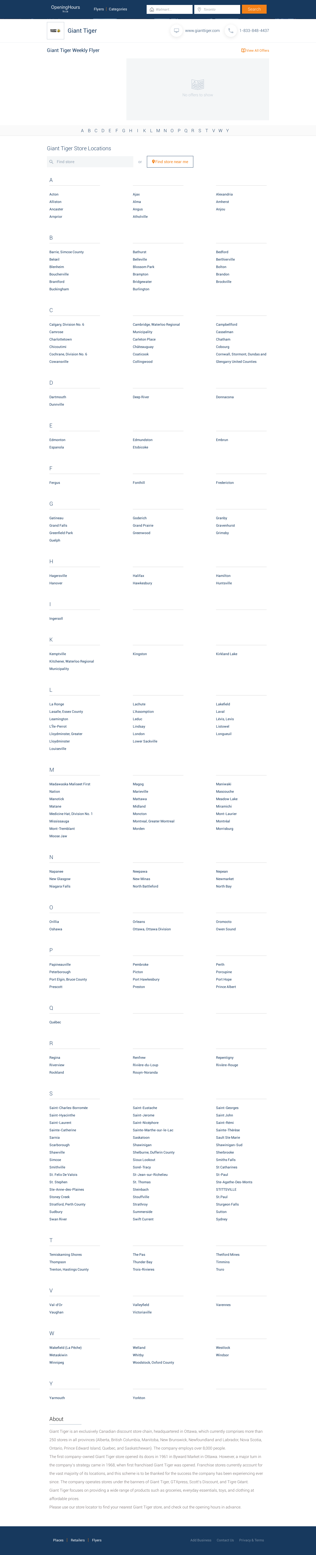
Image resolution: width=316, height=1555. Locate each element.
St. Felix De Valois (63, 1175)
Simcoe (55, 1160)
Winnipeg (56, 1362)
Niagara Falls (59, 886)
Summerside (142, 1212)
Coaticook (141, 354)
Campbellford (226, 324)
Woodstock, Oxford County (153, 1362)
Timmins (223, 1262)
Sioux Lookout (144, 1160)
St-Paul (222, 1175)
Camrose (56, 332)
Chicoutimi (57, 347)
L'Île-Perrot (58, 726)
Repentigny (225, 1058)
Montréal (223, 821)
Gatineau (56, 518)
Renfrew (139, 1058)
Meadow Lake (226, 799)
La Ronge (56, 704)
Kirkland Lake (226, 654)
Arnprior (55, 217)
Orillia (54, 922)
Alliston (55, 202)
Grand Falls (58, 525)
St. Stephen (58, 1182)
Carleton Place (144, 339)
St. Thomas (142, 1182)
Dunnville (56, 404)
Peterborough (60, 972)
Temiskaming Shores (65, 1255)
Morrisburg (224, 829)
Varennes (223, 1305)
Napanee (56, 871)
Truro (220, 1269)
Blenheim (56, 267)
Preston (139, 987)
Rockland (56, 1072)
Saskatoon (141, 1137)
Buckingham (59, 289)
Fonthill (139, 483)
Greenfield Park (61, 533)
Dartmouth (57, 397)
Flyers (99, 9)
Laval (220, 712)
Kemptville (57, 654)
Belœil (54, 259)
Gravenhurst (225, 525)
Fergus (54, 483)
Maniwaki (223, 784)
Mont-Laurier (226, 814)
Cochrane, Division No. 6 (68, 354)
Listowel (222, 726)
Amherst (222, 202)
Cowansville (58, 362)
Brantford (56, 282)
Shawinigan (142, 1145)
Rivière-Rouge (227, 1065)
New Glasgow (60, 879)
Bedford (222, 252)
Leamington (58, 719)
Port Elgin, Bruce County (68, 979)
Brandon (222, 274)
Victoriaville (142, 1312)
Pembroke (140, 964)
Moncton (140, 814)
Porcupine (224, 972)
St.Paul (222, 1197)
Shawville (57, 1152)
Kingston (140, 654)
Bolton (221, 267)
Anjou (220, 209)
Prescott (55, 987)
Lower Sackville (145, 741)
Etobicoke (140, 447)
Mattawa (140, 799)
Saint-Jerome (143, 1115)
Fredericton (225, 483)
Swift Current (143, 1219)
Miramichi (224, 806)
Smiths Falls (226, 1160)
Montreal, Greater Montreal (154, 821)
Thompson (57, 1262)
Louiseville (57, 749)
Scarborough (59, 1145)
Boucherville (59, 274)
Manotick (56, 799)
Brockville (223, 282)
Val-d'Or (55, 1305)
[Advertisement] (84, 89)
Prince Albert (226, 987)
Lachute (139, 704)
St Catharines (226, 1167)
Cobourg (222, 347)
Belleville (140, 259)
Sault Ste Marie (228, 1137)
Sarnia (54, 1137)
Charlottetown (60, 339)
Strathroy (140, 1204)
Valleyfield (141, 1305)
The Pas (139, 1255)
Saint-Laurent (60, 1123)
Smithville (57, 1167)
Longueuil (224, 734)
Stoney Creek (59, 1197)
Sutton (221, 1212)
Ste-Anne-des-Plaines (66, 1189)
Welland (139, 1348)
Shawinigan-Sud (229, 1145)
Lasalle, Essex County (66, 712)
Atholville (140, 217)
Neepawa (140, 871)
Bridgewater (142, 282)
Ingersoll (56, 618)
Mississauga (59, 821)
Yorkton (139, 1398)
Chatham (223, 339)
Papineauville (60, 964)
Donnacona (225, 397)
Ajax (136, 194)
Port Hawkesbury (146, 979)
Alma (137, 202)
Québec (55, 1022)
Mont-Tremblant (62, 829)
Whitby (138, 1355)
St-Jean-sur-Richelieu (150, 1175)
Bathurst (139, 252)
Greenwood (141, 533)
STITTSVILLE (226, 1189)
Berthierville (225, 259)
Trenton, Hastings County (69, 1269)
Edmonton (57, 440)
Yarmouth (57, 1398)
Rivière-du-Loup (145, 1065)
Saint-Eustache (145, 1108)
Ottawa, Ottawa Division (152, 929)
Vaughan (56, 1312)
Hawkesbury (142, 583)
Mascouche (225, 791)
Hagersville (58, 576)
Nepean (222, 871)
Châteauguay (143, 347)
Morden (139, 829)
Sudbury (55, 1212)
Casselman (224, 332)
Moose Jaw (58, 836)
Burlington (141, 289)
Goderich (140, 518)
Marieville (140, 791)
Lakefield (223, 704)
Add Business (200, 1540)
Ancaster (56, 209)
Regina (54, 1058)
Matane (55, 806)
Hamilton (223, 576)
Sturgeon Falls (227, 1204)
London (139, 734)
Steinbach (141, 1189)
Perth (220, 964)
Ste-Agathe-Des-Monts (234, 1182)
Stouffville (141, 1197)
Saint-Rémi (225, 1123)
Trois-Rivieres (143, 1269)
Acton (54, 194)
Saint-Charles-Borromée (68, 1108)
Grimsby (222, 533)
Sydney (221, 1219)
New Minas (141, 879)
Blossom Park (143, 267)
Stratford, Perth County (67, 1204)
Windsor (222, 1355)
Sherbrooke (225, 1152)
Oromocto (224, 922)
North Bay (224, 886)
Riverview (56, 1065)
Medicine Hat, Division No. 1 (71, 814)
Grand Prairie (143, 525)
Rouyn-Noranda (145, 1072)
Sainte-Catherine (62, 1130)
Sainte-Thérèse (228, 1130)
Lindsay (139, 726)
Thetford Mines (227, 1255)
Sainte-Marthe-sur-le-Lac (153, 1130)
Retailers (78, 1540)
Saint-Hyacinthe (62, 1115)
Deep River (141, 397)
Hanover (55, 583)
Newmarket (225, 879)
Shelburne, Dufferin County (154, 1152)
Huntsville (224, 583)
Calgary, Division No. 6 (66, 324)
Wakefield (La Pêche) (65, 1348)
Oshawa (55, 929)
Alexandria (224, 194)
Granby (221, 518)
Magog (138, 784)
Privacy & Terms (251, 1540)
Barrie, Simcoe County (66, 252)
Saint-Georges (227, 1108)
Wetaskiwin (58, 1355)
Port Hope (224, 979)
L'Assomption (143, 712)
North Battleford (145, 886)
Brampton (140, 274)
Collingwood (143, 362)
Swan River (58, 1219)
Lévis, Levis (225, 719)
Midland (139, 806)
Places (58, 1540)
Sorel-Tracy (142, 1167)
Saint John (224, 1115)
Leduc (137, 719)
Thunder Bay (142, 1262)
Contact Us (225, 1540)
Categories (118, 9)
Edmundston (143, 440)
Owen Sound (226, 929)
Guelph (54, 540)
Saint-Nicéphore (145, 1123)
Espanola (56, 447)
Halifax (138, 576)
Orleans (139, 922)
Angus (138, 209)
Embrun (222, 440)
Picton (138, 972)
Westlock (223, 1348)
